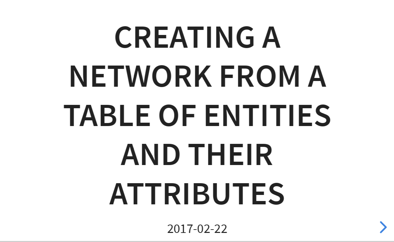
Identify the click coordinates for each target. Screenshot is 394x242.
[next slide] (382, 227)
